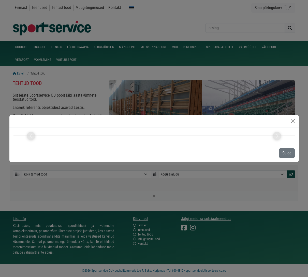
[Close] (293, 121)
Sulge (286, 153)
